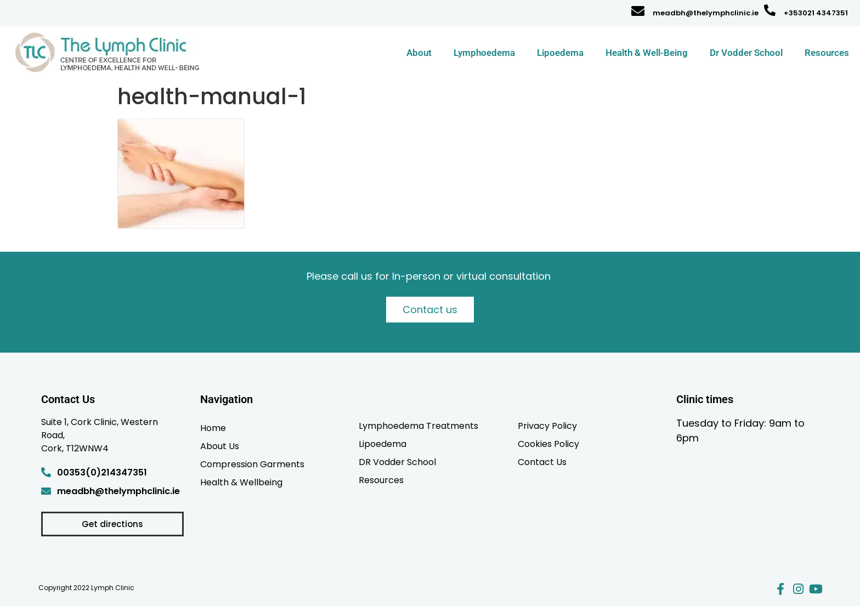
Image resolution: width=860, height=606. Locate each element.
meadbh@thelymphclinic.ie (706, 13)
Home (213, 428)
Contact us (430, 309)
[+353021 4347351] (770, 10)
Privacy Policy (547, 426)
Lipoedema (560, 52)
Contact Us (542, 462)
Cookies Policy (548, 444)
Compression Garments (252, 464)
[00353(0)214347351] (46, 472)
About (419, 52)
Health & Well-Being (647, 52)
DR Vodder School (397, 462)
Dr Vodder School (746, 52)
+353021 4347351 (816, 13)
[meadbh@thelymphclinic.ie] (637, 11)
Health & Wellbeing (241, 482)
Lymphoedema (484, 52)
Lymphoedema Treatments (418, 426)
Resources (827, 52)
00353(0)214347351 (102, 472)
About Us (219, 446)
